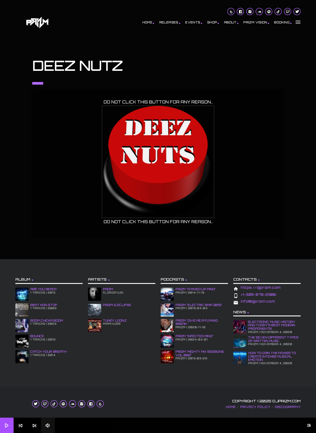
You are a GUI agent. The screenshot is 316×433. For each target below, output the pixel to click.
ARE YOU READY (43, 289)
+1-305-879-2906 (258, 294)
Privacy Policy (255, 407)
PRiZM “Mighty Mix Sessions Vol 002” (200, 353)
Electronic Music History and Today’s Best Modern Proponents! (271, 325)
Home (147, 22)
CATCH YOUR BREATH (48, 351)
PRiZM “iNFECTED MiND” (195, 336)
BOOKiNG (282, 22)
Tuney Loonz (115, 320)
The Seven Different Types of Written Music (273, 339)
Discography (288, 407)
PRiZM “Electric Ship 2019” (199, 305)
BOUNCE (37, 336)
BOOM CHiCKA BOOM (46, 320)
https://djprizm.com (261, 287)
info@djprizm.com (258, 301)
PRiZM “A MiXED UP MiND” (196, 289)
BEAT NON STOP (43, 305)
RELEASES (168, 22)
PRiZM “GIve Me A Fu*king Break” (197, 322)
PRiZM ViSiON (255, 22)
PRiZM (108, 289)
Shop (212, 22)
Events (192, 22)
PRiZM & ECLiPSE (117, 305)
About (230, 22)
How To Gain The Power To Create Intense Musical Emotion (272, 356)
